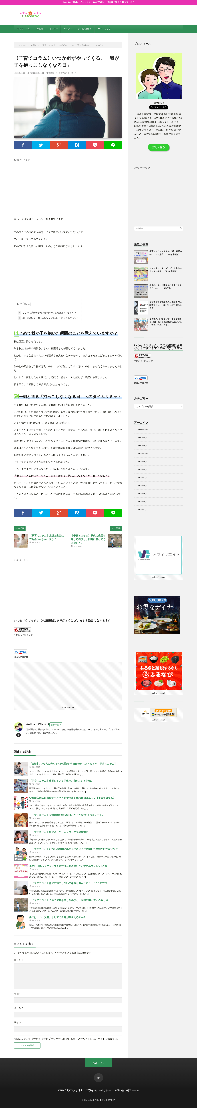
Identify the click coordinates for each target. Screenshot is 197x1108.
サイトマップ (104, 28)
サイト (17, 1022)
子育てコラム (64, 73)
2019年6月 (142, 485)
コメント (19, 960)
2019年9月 (142, 461)
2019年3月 (142, 509)
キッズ (67, 28)
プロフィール (23, 28)
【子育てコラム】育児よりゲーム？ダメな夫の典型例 (58, 831)
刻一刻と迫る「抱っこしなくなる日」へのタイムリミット (48, 318)
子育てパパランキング (23, 635)
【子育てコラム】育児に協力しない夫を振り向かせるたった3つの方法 (68, 883)
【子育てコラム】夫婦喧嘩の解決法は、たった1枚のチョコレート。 (67, 814)
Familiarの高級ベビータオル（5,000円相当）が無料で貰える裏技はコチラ (99, 2)
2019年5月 (142, 493)
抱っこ (73, 73)
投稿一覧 (55, 724)
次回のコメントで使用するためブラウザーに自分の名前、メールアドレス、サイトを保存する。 (67, 1038)
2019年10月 (143, 453)
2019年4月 (142, 501)
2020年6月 (142, 437)
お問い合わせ (84, 28)
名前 (17, 993)
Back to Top (98, 1063)
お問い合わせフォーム (126, 1090)
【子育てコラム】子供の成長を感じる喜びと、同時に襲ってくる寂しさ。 (88, 539)
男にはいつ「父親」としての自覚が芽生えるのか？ (57, 917)
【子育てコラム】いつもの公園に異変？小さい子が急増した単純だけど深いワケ (73, 848)
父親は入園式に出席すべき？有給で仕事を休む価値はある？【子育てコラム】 (72, 797)
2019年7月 (142, 477)
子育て (52, 28)
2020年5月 (142, 445)
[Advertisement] (68, 183)
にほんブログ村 (21, 657)
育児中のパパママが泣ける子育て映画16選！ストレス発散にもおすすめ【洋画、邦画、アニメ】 (165, 322)
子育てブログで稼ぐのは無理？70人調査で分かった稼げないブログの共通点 (165, 305)
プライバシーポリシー (98, 1090)
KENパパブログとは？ (70, 1090)
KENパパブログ (107, 1100)
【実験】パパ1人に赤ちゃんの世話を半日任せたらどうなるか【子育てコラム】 (73, 763)
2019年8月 (142, 469)
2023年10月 (143, 429)
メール (18, 1008)
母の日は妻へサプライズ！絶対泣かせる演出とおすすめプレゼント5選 (68, 866)
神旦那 (39, 28)
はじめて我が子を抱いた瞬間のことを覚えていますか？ (47, 313)
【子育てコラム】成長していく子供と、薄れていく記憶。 (61, 780)
